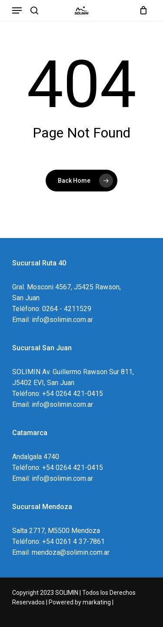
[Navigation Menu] (17, 10)
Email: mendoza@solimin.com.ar (61, 552)
